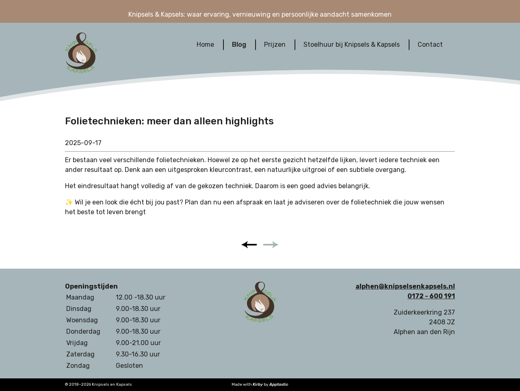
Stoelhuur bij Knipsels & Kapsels (351, 44)
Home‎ (205, 44)
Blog (239, 44)
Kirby (258, 384)
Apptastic (278, 384)
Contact (430, 44)
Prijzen (275, 44)
